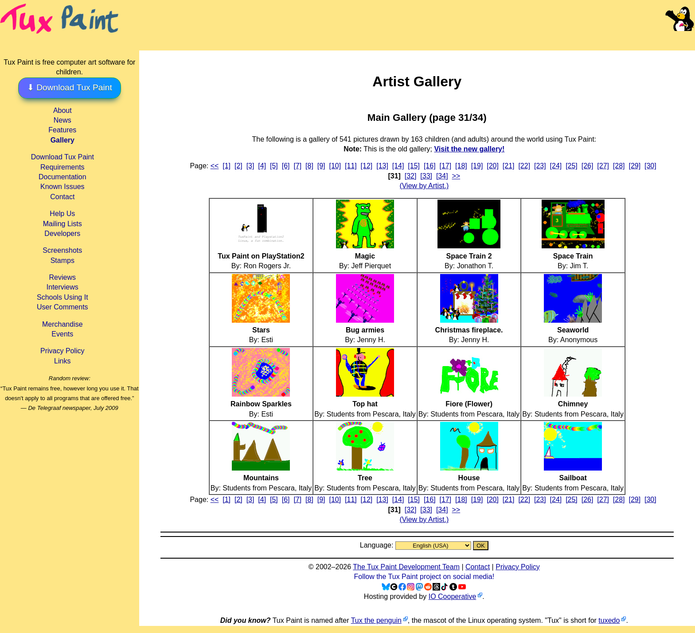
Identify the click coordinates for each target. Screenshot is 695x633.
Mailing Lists (62, 224)
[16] (430, 166)
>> (456, 176)
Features (62, 130)
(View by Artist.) (424, 185)
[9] (321, 166)
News (62, 120)
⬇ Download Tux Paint (69, 87)
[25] (572, 166)
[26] (587, 166)
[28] (619, 166)
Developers (62, 233)
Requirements (62, 167)
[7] (297, 166)
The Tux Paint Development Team (406, 567)
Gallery (62, 140)
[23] (540, 166)
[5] (274, 166)
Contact (62, 197)
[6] (286, 166)
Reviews (62, 277)
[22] (524, 166)
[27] (603, 166)
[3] (250, 166)
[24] (556, 166)
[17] (446, 166)
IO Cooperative (452, 596)
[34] (442, 176)
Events (62, 334)
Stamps (62, 260)
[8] (309, 166)
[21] (509, 166)
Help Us (62, 213)
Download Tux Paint (62, 157)
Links (62, 361)
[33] (426, 176)
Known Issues (62, 186)
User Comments (62, 307)
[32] (411, 176)
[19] (477, 166)
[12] (367, 166)
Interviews (62, 287)
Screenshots (62, 250)
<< (215, 166)
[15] (414, 166)
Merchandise (62, 324)
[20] (493, 166)
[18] (461, 166)
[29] (634, 166)
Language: (377, 545)
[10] (335, 166)
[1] (226, 166)
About (62, 110)
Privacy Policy (62, 351)
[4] (262, 166)
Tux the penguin (376, 620)
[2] (238, 166)
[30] (650, 166)
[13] (382, 166)
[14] (398, 166)
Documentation (62, 177)
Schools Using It (62, 297)
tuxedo (609, 620)
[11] (351, 166)
